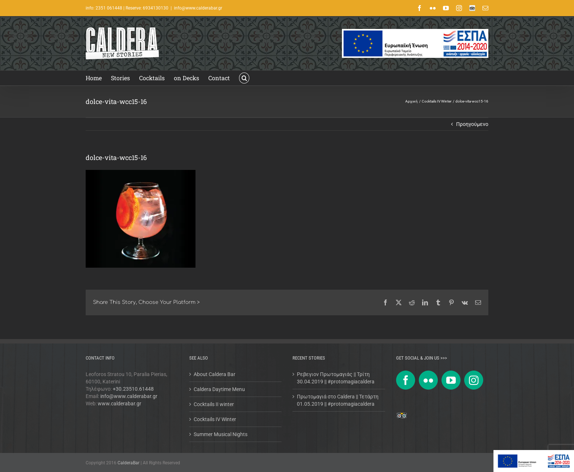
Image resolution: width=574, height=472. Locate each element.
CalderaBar (129, 462)
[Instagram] (473, 380)
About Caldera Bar (214, 374)
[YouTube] (451, 380)
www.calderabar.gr (119, 403)
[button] (244, 78)
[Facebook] (405, 380)
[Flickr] (428, 380)
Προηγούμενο (472, 124)
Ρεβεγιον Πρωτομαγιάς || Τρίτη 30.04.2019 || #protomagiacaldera (335, 377)
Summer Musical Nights (220, 434)
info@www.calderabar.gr (198, 8)
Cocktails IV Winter (215, 419)
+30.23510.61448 (133, 389)
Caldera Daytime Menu (219, 389)
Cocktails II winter (214, 404)
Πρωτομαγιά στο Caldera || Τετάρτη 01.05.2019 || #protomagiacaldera (338, 400)
